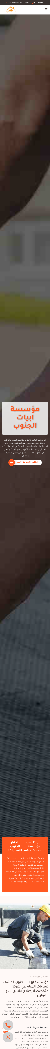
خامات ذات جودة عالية (37, 1028)
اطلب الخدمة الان (27, 462)
